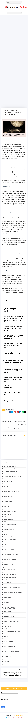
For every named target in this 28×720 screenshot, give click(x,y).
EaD (4, 532)
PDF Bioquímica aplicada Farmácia (12, 587)
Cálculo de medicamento (9, 519)
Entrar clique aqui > (13, 328)
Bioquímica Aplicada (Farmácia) (11, 491)
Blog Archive (20, 670)
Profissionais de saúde (9, 611)
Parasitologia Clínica (9, 600)
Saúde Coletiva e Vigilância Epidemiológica (14, 634)
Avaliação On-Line (8, 481)
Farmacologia (7, 544)
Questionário (7, 613)
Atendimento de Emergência (10, 469)
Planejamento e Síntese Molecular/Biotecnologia (8, 608)
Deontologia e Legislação (10, 524)
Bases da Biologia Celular (10, 484)
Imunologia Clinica (8, 564)
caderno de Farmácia (9, 656)
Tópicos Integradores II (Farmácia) (12, 651)
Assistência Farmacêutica (10, 466)
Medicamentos (7, 572)
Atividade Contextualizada (10, 471)
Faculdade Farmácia (8, 537)
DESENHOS (6, 521)
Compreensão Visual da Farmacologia (13, 504)
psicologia (6, 661)
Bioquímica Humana (8, 496)
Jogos (5, 567)
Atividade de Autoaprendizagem (11, 474)
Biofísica (6, 486)
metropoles (6, 300)
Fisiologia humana (8, 557)
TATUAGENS (6, 636)
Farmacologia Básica (9, 549)
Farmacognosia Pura (9, 542)
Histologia (6, 562)
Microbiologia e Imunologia (10, 577)
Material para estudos (9, 569)
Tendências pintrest (8, 641)
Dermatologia (7, 527)
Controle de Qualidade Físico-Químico (13, 509)
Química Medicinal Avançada (10, 624)
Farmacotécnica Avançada (10, 552)
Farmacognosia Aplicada (10, 539)
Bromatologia (7, 499)
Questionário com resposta (10, 616)
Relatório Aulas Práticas (10, 629)
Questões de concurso (9, 619)
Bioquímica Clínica (8, 494)
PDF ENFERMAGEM (7, 590)
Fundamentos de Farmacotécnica (12, 559)
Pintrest (6, 605)
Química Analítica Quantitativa (11, 621)
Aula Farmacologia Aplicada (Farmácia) (13, 479)
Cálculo (5, 516)
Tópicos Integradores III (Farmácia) (12, 654)
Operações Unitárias (9, 584)
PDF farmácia (7, 595)
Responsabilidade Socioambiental (12, 631)
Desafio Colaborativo (9, 529)
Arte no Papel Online (18, 715)
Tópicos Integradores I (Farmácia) (12, 649)
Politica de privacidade (8, 670)
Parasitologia (7, 597)
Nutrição (6, 579)
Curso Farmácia (7, 514)
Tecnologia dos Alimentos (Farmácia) (13, 639)
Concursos (6, 506)
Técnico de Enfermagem (9, 646)
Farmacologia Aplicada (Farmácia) (12, 547)
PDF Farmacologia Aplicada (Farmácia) (13, 592)
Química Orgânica (8, 626)
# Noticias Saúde (10, 409)
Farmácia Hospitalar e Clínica (11, 554)
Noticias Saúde (7, 117)
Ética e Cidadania (8, 664)
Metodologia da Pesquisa (10, 574)
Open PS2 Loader (7, 582)
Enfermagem (6, 534)
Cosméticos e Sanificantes (10, 511)
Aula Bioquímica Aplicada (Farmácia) (12, 476)
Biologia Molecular (8, 489)
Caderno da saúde (8, 501)
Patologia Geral (8, 602)
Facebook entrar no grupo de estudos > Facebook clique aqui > (13, 379)
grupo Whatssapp (8, 659)
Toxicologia (6, 644)
